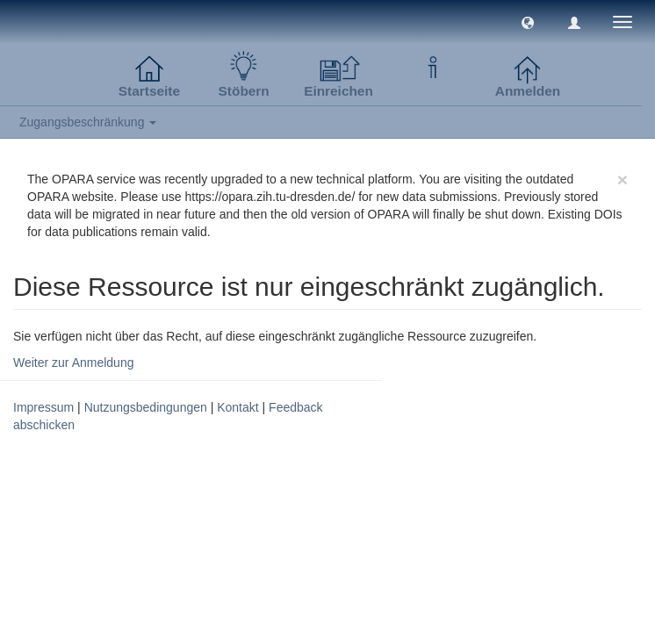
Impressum (43, 407)
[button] (527, 22)
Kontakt (237, 407)
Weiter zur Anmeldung (73, 363)
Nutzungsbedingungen (145, 407)
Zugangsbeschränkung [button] (87, 122)
